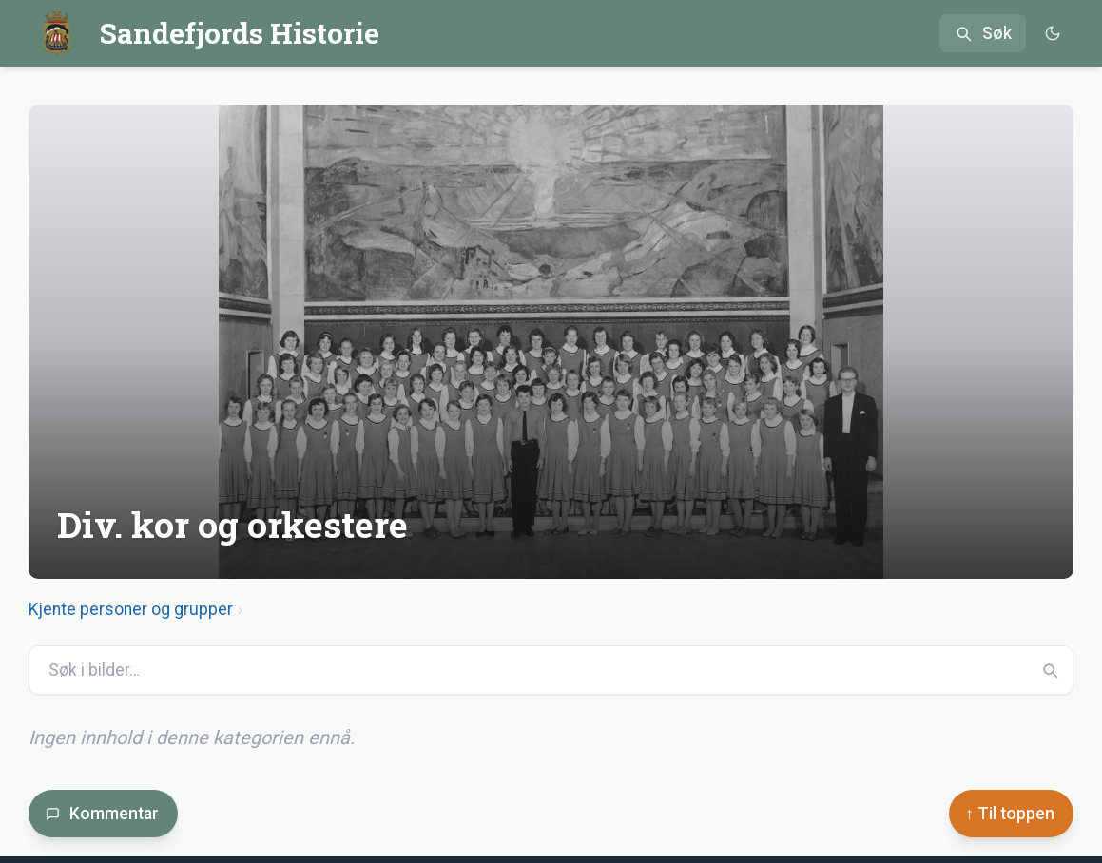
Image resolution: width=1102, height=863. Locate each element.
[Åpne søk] (982, 33)
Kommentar (102, 813)
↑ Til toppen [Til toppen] (1009, 813)
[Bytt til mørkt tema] (1052, 33)
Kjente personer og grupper (131, 609)
